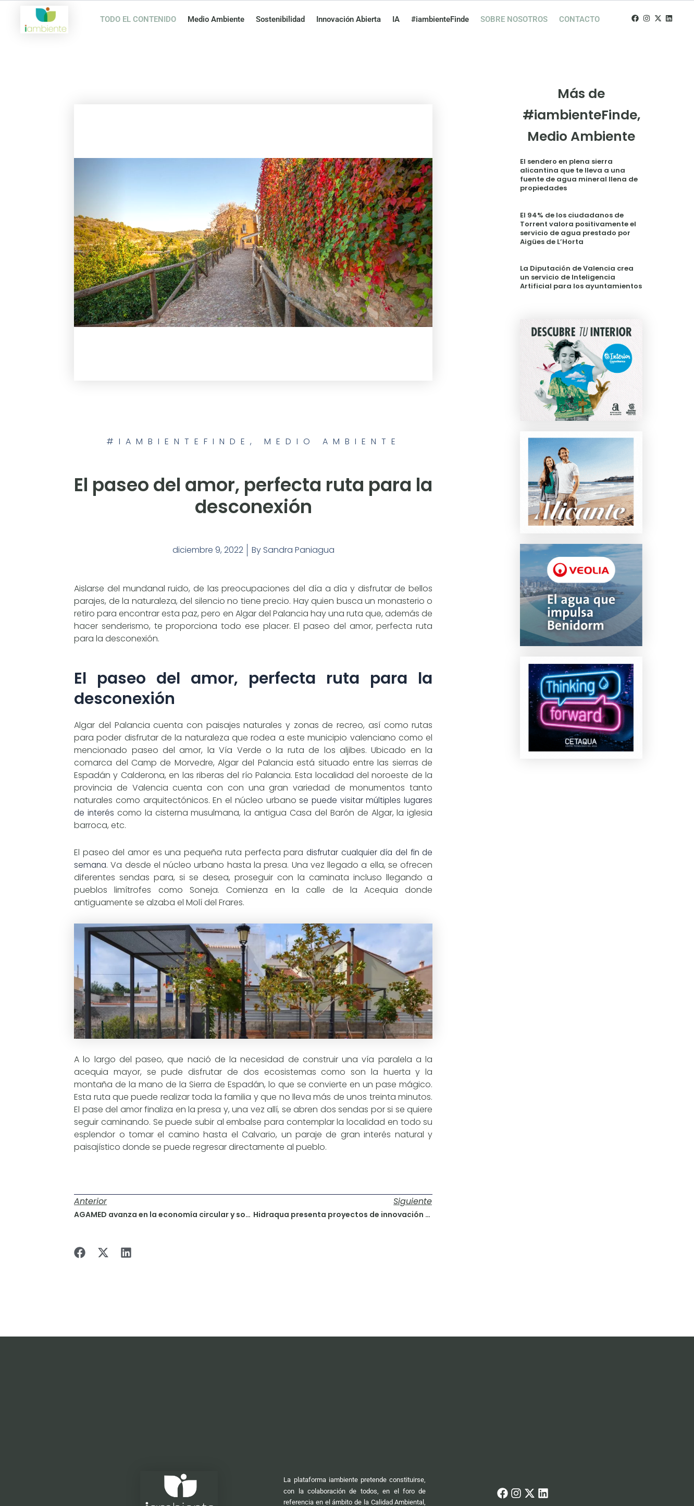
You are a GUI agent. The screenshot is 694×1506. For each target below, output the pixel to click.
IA (396, 19)
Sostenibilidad (280, 19)
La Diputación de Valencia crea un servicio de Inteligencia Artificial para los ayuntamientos (581, 277)
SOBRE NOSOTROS (514, 19)
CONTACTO (579, 19)
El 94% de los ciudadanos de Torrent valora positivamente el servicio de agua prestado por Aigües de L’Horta (578, 228)
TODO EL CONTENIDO (138, 19)
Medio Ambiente (216, 19)
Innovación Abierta (348, 19)
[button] (80, 1253)
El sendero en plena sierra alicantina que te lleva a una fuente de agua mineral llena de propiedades (579, 174)
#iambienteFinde (440, 19)
